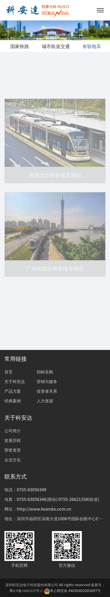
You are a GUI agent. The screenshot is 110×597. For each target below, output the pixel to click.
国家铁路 (19, 46)
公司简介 (12, 430)
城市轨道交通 (56, 46)
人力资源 (45, 401)
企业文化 (12, 459)
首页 (8, 372)
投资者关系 (47, 391)
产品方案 (12, 391)
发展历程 (12, 440)
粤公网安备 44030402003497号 (72, 590)
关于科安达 (14, 381)
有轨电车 (91, 46)
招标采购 (45, 372)
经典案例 (12, 401)
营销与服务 (47, 381)
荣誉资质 (12, 450)
